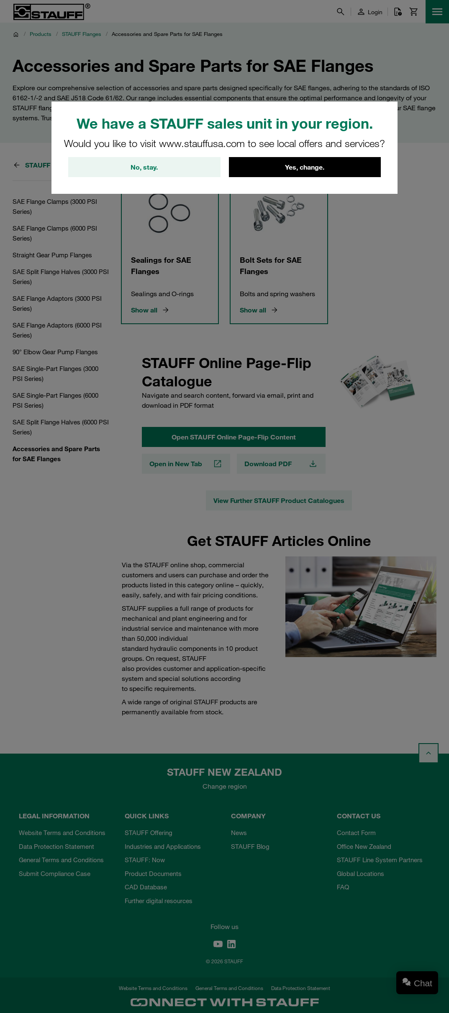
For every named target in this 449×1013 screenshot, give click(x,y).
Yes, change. (304, 167)
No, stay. (144, 167)
